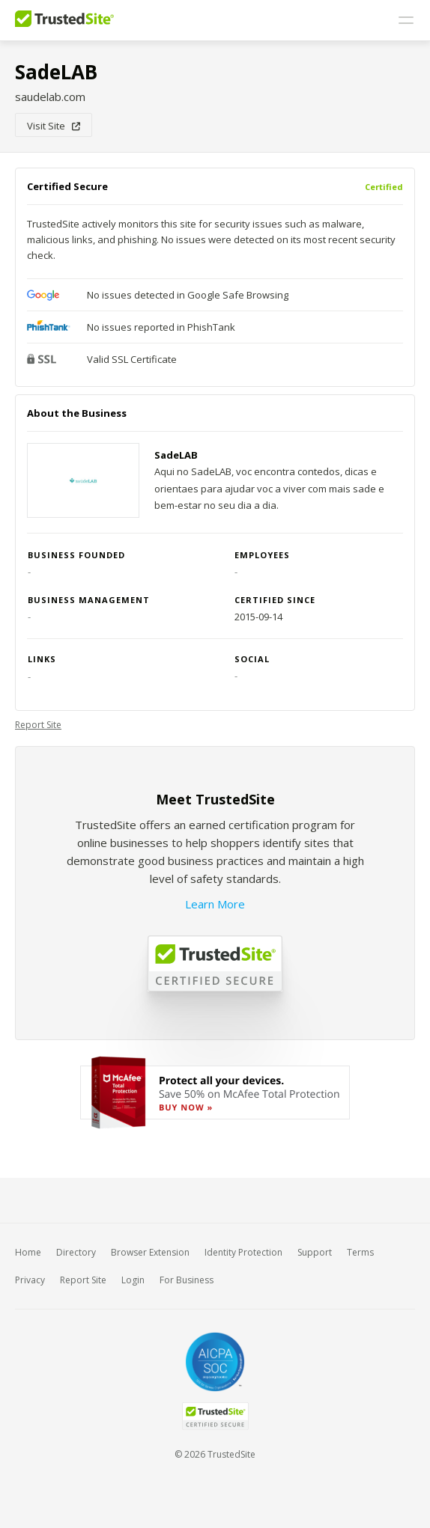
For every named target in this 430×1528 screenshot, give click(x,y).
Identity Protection (243, 1252)
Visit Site (53, 125)
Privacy (30, 1280)
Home (28, 1252)
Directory (76, 1252)
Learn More (215, 903)
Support (314, 1252)
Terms (360, 1252)
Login (133, 1280)
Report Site (38, 724)
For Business (187, 1280)
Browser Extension (150, 1252)
